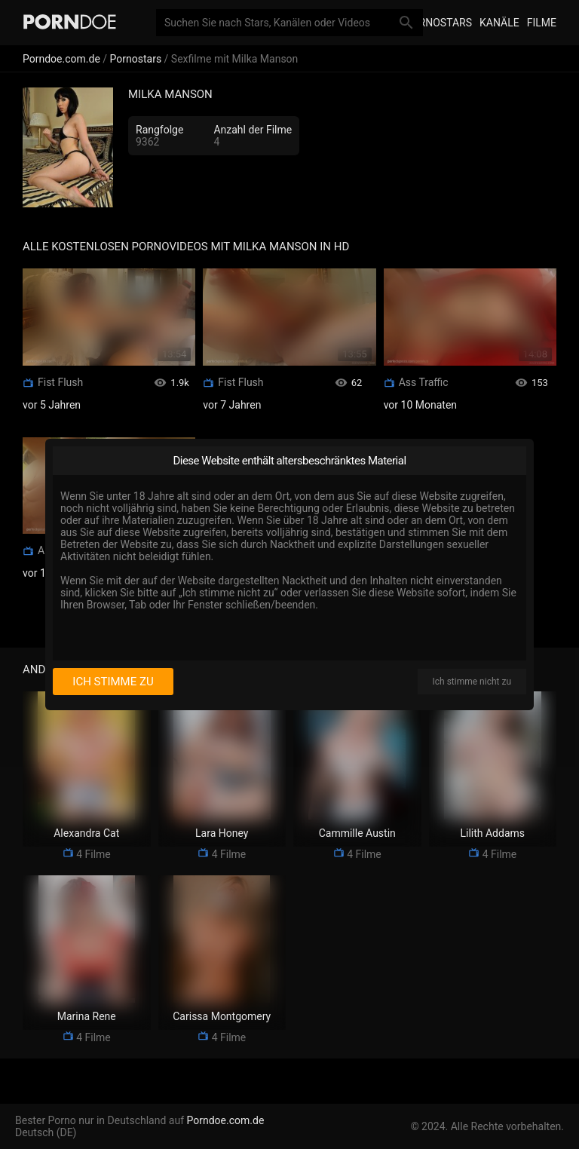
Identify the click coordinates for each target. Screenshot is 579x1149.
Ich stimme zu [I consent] (112, 681)
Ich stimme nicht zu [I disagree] (472, 681)
